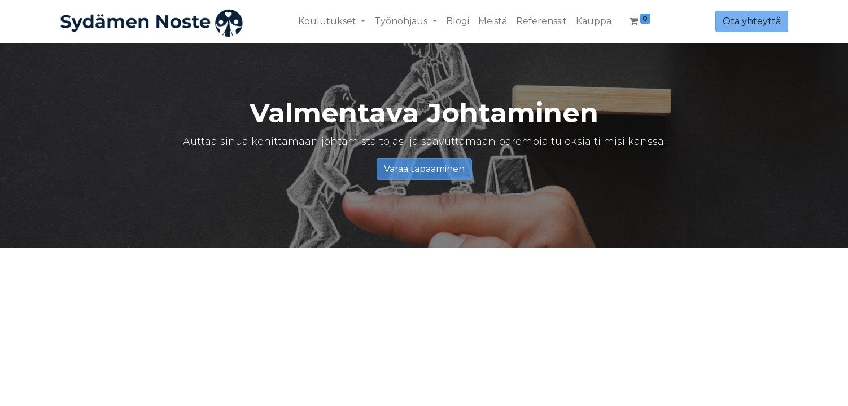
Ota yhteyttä (752, 21)
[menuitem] (458, 21)
